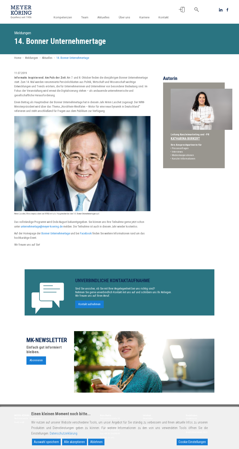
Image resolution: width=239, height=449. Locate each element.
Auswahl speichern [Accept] (46, 442)
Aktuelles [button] (105, 17)
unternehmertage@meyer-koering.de (42, 226)
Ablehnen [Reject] (96, 442)
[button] (182, 10)
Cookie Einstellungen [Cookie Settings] (192, 442)
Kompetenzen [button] (65, 17)
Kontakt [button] (163, 17)
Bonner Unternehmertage (55, 233)
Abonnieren (36, 362)
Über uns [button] (125, 17)
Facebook (86, 233)
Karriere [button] (145, 17)
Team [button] (86, 17)
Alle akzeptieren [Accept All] (74, 442)
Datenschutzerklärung (63, 433)
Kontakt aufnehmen (89, 306)
